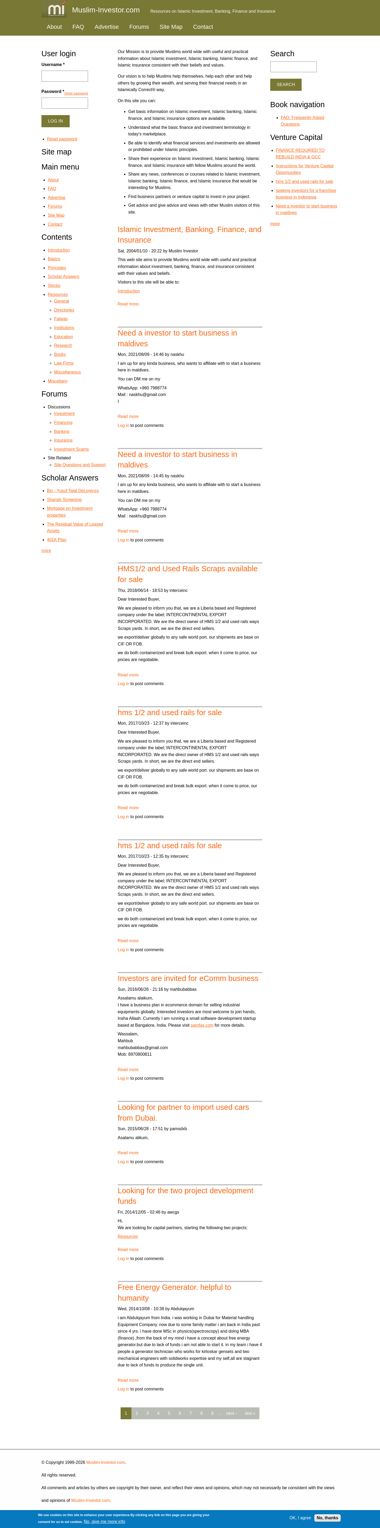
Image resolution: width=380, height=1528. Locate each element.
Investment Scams (71, 449)
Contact (203, 26)
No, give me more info (104, 1521)
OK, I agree (300, 1518)
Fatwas (61, 319)
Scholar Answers (63, 276)
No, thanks (327, 1518)
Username (53, 64)
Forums (139, 26)
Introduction (129, 291)
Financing (63, 422)
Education (63, 336)
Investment (64, 413)
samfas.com (202, 1025)
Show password (76, 93)
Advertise (107, 26)
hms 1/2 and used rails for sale (170, 712)
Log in (123, 425)
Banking (61, 431)
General (61, 301)
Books (60, 354)
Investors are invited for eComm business (188, 978)
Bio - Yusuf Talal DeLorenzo (73, 490)
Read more (128, 304)
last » (250, 1413)
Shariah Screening (64, 499)
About (54, 26)
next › (231, 1413)
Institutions (64, 328)
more (46, 550)
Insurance (63, 440)
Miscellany (58, 381)
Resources (128, 1236)
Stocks (54, 285)
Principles (57, 268)
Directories (64, 310)
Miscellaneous (67, 372)
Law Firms (64, 363)
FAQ (78, 26)
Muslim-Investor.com (105, 1462)
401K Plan (56, 539)
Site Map (171, 26)
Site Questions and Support (80, 465)
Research (63, 345)
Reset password (62, 139)
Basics (54, 259)
